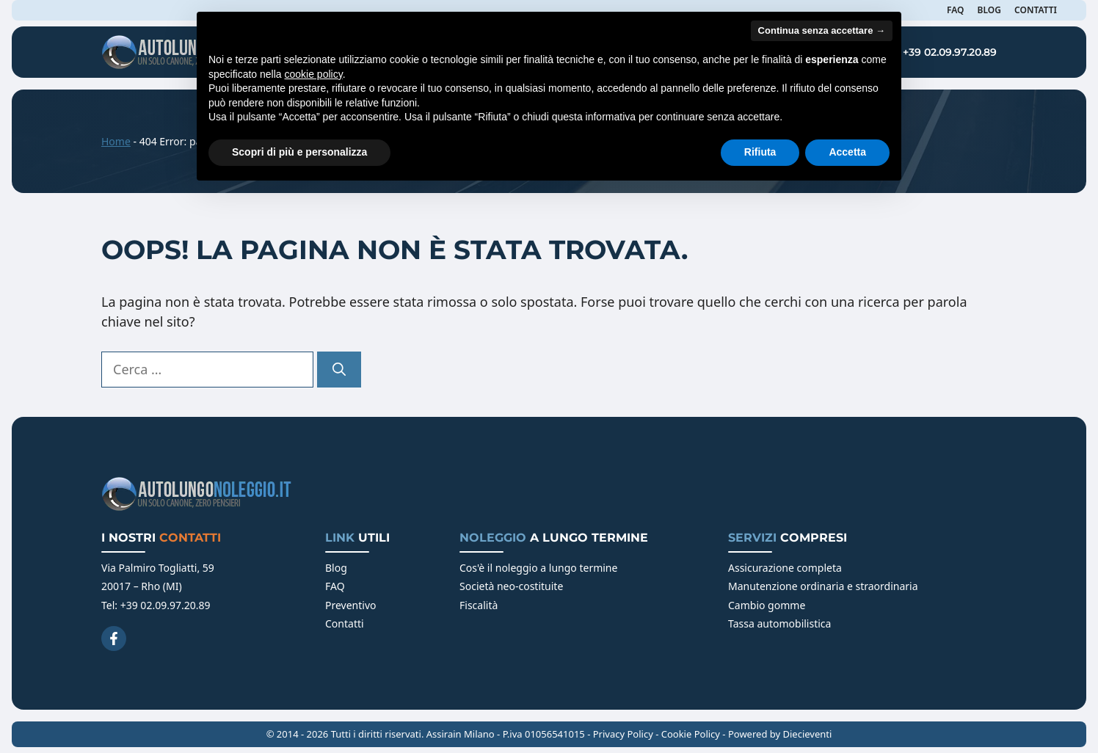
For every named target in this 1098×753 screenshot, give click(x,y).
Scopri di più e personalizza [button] (299, 152)
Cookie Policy (690, 734)
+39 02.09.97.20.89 (950, 52)
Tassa (742, 623)
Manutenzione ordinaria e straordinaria (823, 586)
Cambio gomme (766, 605)
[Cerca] (339, 370)
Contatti (344, 623)
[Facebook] (113, 638)
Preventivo (351, 605)
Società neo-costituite (511, 586)
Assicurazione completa (785, 568)
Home (116, 141)
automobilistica (794, 623)
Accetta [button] (847, 152)
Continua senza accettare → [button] (821, 30)
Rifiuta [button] (760, 152)
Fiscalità (478, 605)
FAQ (335, 586)
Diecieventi (807, 734)
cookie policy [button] (314, 74)
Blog (336, 568)
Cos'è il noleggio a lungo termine (538, 568)
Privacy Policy (623, 734)
